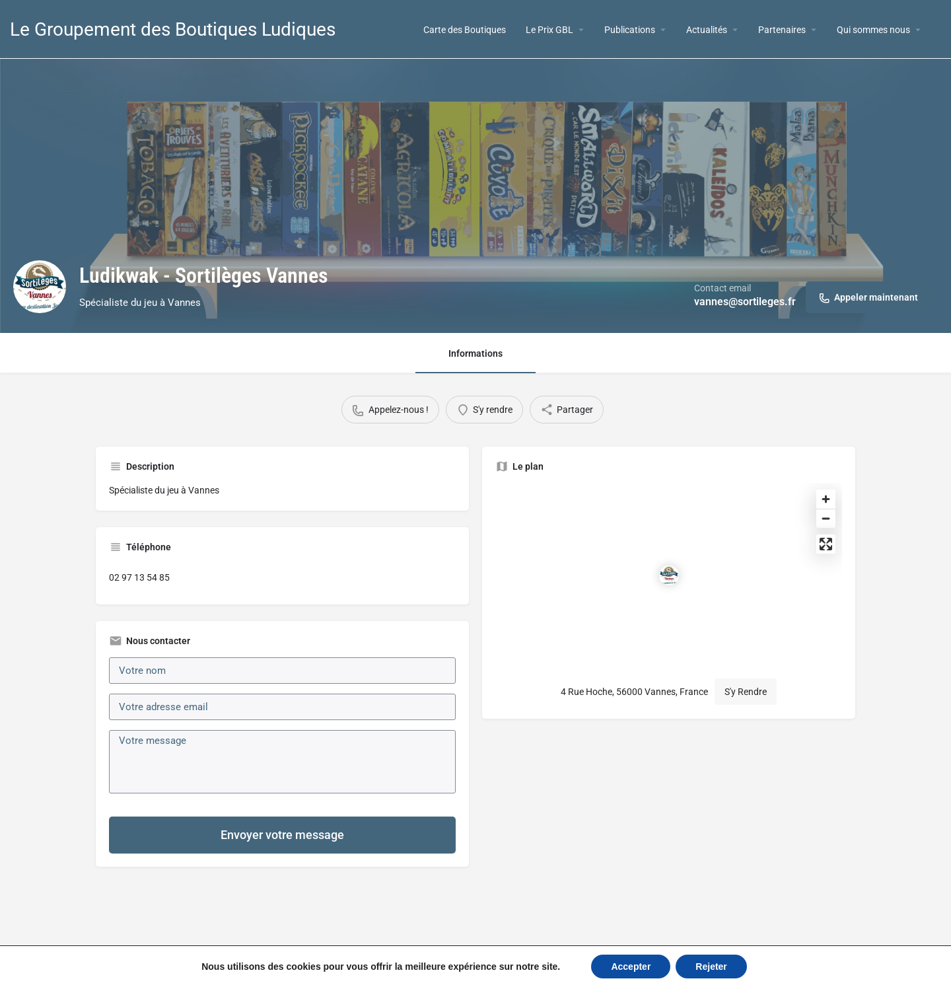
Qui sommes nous (873, 29)
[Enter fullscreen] (825, 544)
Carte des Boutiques (464, 29)
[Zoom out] (825, 518)
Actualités (706, 29)
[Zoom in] (825, 499)
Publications (629, 29)
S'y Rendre (745, 691)
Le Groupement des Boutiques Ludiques (172, 29)
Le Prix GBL (549, 29)
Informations (475, 353)
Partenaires (782, 29)
